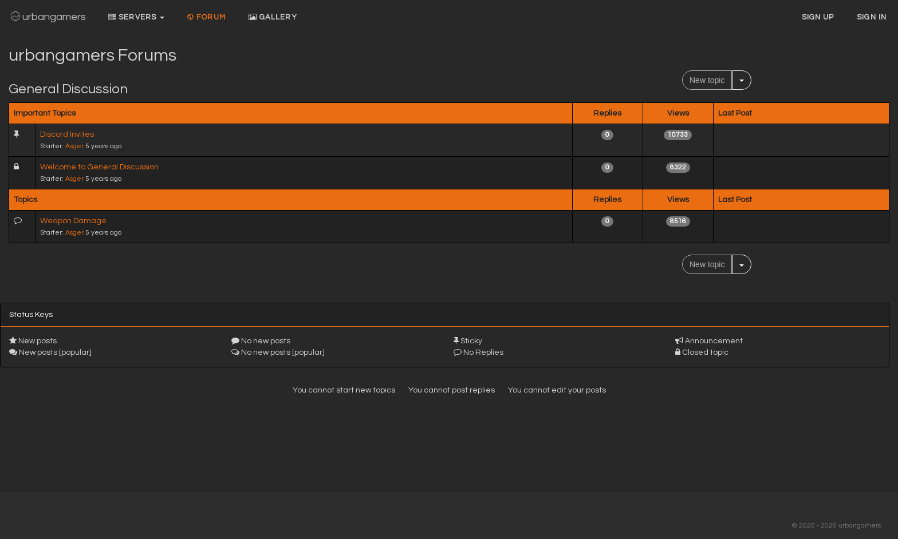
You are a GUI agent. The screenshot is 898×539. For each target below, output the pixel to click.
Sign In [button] (872, 17)
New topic (707, 80)
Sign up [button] (818, 17)
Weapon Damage (73, 221)
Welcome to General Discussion (99, 167)
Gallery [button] (273, 17)
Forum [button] (206, 17)
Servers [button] (136, 17)
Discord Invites (67, 134)
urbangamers (48, 16)
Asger (74, 145)
